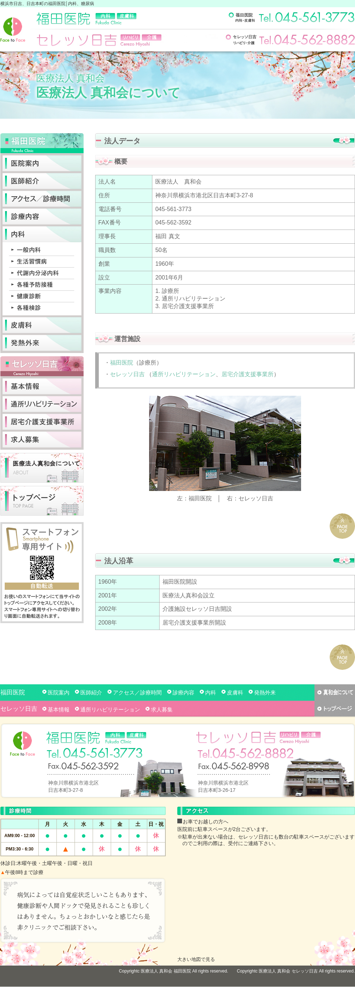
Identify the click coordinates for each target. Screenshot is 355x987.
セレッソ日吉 (127, 374)
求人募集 (162, 709)
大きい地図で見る (196, 959)
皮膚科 (235, 692)
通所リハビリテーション (184, 374)
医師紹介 (91, 692)
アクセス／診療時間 (137, 692)
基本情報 (58, 709)
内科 (210, 692)
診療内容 (183, 692)
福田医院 (121, 363)
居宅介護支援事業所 (247, 374)
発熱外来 (265, 692)
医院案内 (58, 692)
